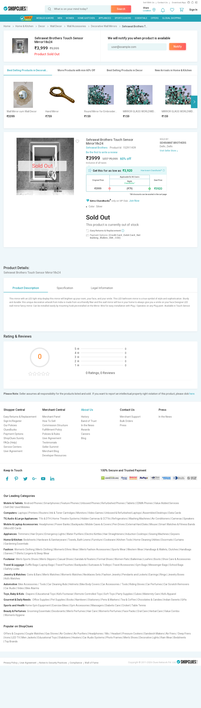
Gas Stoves (51, 633)
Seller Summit (50, 446)
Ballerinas (136, 559)
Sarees (9, 553)
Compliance (76, 662)
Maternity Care (151, 593)
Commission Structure (55, 425)
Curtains (179, 539)
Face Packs (129, 611)
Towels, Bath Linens (79, 539)
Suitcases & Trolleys (99, 564)
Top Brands (11, 641)
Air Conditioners (161, 518)
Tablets (130, 503)
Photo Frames (114, 637)
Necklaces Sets (92, 574)
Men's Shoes (131, 637)
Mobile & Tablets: (14, 503)
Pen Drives (119, 524)
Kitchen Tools (124, 539)
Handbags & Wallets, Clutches (161, 549)
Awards (85, 429)
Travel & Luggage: (14, 564)
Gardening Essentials (16, 543)
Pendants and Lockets (134, 574)
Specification (65, 288)
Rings (163, 574)
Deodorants (58, 611)
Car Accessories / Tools (114, 584)
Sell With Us (148, 2)
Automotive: (11, 584)
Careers (85, 433)
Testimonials (49, 442)
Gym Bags (141, 564)
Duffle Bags (31, 564)
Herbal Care (156, 611)
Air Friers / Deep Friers (178, 633)
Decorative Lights (149, 637)
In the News (87, 425)
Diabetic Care (112, 605)
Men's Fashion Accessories (95, 549)
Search (121, 9)
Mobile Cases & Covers (98, 524)
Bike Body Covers (90, 584)
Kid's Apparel (169, 593)
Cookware (109, 539)
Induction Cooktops (136, 534)
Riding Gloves (136, 584)
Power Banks (62, 524)
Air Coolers (66, 633)
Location (147, 11)
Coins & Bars (34, 574)
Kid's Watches (12, 578)
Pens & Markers (110, 599)
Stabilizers (65, 637)
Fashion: (9, 549)
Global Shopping (171, 18)
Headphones (46, 524)
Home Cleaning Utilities (147, 539)
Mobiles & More (45, 18)
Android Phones (33, 503)
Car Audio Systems (93, 637)
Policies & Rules (51, 433)
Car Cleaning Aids (57, 584)
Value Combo (171, 611)
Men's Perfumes (76, 611)
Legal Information (102, 288)
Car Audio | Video (14, 588)
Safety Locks (12, 568)
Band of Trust (89, 421)
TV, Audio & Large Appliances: (21, 518)
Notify (178, 46)
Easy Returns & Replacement (20, 416)
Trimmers (23, 534)
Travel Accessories (123, 564)
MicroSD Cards (13, 528)
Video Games (95, 512)
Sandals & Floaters (85, 559)
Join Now (134, 200)
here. (192, 393)
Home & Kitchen (86, 18)
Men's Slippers (48, 559)
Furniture (97, 539)
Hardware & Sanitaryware (51, 539)
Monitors (81, 512)
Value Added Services (166, 503)
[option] (23, 101)
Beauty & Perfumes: (15, 611)
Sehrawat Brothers (96, 147)
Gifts (184, 599)
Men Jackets (29, 637)
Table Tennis (139, 605)
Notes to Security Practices (53, 662)
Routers (43, 512)
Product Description (26, 288)
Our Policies (10, 425)
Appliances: (10, 534)
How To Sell (48, 421)
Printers (33, 512)
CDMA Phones (144, 503)
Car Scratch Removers (176, 584)
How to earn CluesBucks (153, 170)
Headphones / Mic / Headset (105, 633)
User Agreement (13, 451)
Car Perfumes (154, 584)
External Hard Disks (137, 524)
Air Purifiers (80, 633)
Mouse (153, 524)
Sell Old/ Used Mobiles (17, 507)
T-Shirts (18, 553)
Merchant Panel (51, 416)
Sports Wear (119, 549)
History (85, 416)
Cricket (126, 605)
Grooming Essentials (38, 611)
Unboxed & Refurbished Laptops (123, 512)
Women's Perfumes (110, 611)
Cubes (137, 593)
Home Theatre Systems (66, 518)
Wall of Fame (91, 662)
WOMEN (70, 18)
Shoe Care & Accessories (176, 559)
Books (70, 599)
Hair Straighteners (113, 534)
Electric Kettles (93, 534)
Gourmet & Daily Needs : (18, 599)
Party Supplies (124, 593)
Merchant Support (130, 416)
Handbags (185, 549)
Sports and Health (14, 605)
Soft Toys (109, 593)
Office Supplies (40, 599)
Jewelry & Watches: (15, 574)
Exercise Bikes (60, 605)
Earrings (153, 574)
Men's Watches (51, 574)
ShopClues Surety (14, 438)
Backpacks (78, 524)
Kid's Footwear (65, 593)
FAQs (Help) (10, 442)
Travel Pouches (64, 564)
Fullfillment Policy (52, 429)
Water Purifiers (75, 534)
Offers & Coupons (14, 633)
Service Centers (13, 446)
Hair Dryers (37, 534)
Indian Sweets (172, 599)
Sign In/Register (13, 421)
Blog (83, 438)
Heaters (76, 637)
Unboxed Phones (90, 503)
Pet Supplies (58, 599)
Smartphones (51, 503)
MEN (60, 18)
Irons (7, 637)
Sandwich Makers (154, 633)
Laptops (22, 512)
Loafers (148, 559)
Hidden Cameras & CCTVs (95, 518)
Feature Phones (70, 503)
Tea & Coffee (128, 599)
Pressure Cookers (132, 633)
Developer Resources (54, 455)
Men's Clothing (44, 549)
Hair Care (92, 611)
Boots (157, 559)
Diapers (30, 593)
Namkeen (80, 599)
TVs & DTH (45, 518)
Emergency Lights (55, 534)
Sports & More (123, 18)
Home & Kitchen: (13, 539)
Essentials (141, 18)
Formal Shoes (105, 559)
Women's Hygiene (15, 615)
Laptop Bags (47, 564)
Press (123, 425)
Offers (154, 18)
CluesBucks (10, 429)
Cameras (176, 518)
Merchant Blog (50, 451)
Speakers (188, 518)
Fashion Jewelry (111, 574)
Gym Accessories (80, 605)
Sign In (193, 9)
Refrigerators (119, 518)
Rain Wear (166, 637)
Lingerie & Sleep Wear (37, 553)
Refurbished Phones (113, 503)
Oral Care (142, 611)
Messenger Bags (158, 564)
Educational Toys (45, 593)
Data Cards (175, 512)
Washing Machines (139, 518)
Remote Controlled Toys (88, 593)
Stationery (94, 599)
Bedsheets (30, 539)
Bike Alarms (32, 588)
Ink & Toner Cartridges (62, 512)
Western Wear (135, 549)
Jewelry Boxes (176, 574)
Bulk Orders (126, 421)
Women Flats (121, 559)
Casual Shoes (65, 559)
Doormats (167, 539)
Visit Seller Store (168, 150)
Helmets (73, 584)
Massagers (97, 605)
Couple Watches (34, 633)
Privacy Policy (10, 662)
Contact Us (162, 2)
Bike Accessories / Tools (32, 584)
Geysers (175, 534)
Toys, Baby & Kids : (14, 593)
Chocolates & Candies (149, 599)
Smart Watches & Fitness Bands (177, 524)
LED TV (16, 637)
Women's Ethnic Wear (66, 549)
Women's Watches (71, 574)
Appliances (105, 18)
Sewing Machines (159, 534)
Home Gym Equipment (38, 605)
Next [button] (194, 102)
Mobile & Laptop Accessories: (21, 524)
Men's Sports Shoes (27, 559)
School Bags (176, 564)
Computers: (10, 512)
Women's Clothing (24, 549)
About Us (87, 409)
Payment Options (13, 433)
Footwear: (9, 559)
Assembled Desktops (155, 512)
